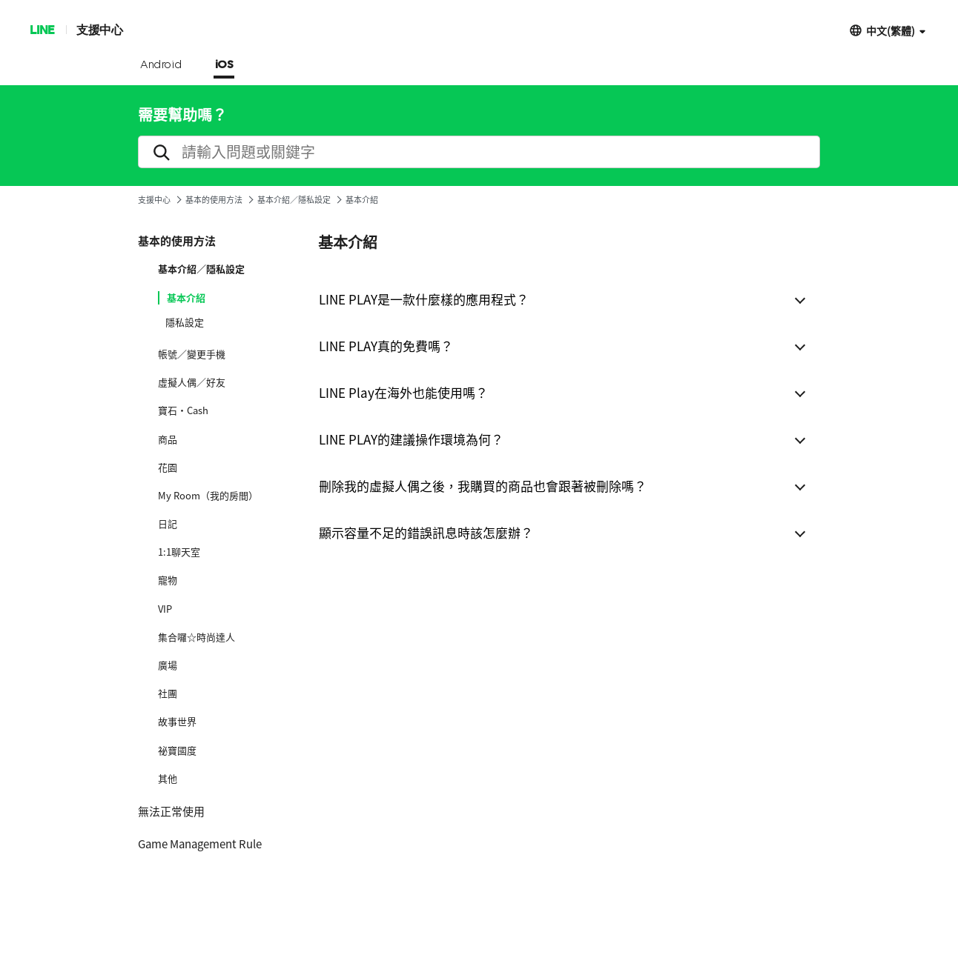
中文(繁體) (890, 30)
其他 (167, 778)
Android (161, 65)
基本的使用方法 (213, 200)
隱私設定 (184, 322)
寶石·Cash (183, 410)
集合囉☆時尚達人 (196, 637)
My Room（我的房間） (208, 495)
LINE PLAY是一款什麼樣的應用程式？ (424, 299)
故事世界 (177, 721)
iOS (224, 65)
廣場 (167, 665)
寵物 (167, 580)
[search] (479, 152)
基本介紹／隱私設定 (294, 200)
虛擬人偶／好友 (191, 382)
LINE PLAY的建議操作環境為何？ (411, 439)
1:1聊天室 (179, 552)
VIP (165, 609)
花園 (167, 467)
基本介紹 (186, 298)
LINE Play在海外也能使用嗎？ (403, 392)
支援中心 (99, 29)
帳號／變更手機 (191, 354)
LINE (42, 29)
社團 (167, 693)
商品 (167, 439)
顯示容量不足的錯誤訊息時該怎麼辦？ (426, 532)
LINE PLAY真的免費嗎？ (386, 345)
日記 (167, 523)
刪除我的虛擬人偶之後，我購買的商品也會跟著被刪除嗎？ (483, 485)
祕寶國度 (177, 750)
